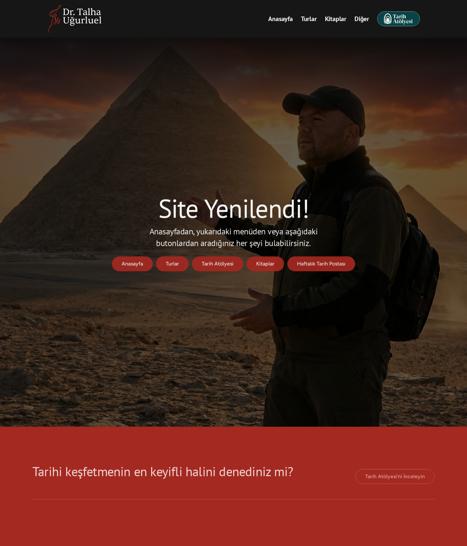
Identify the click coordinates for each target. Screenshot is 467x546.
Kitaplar (335, 19)
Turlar (309, 19)
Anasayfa (280, 19)
